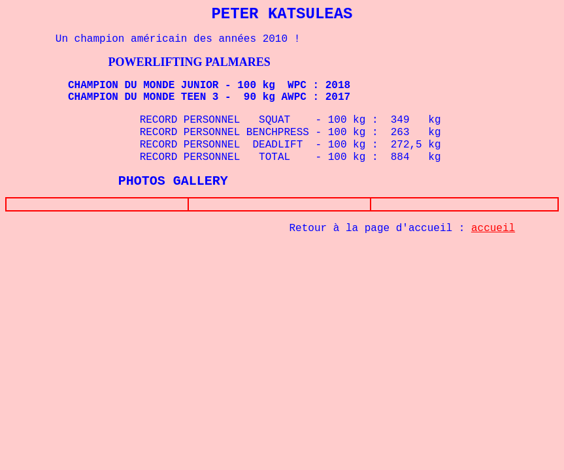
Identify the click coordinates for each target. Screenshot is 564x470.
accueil (493, 231)
